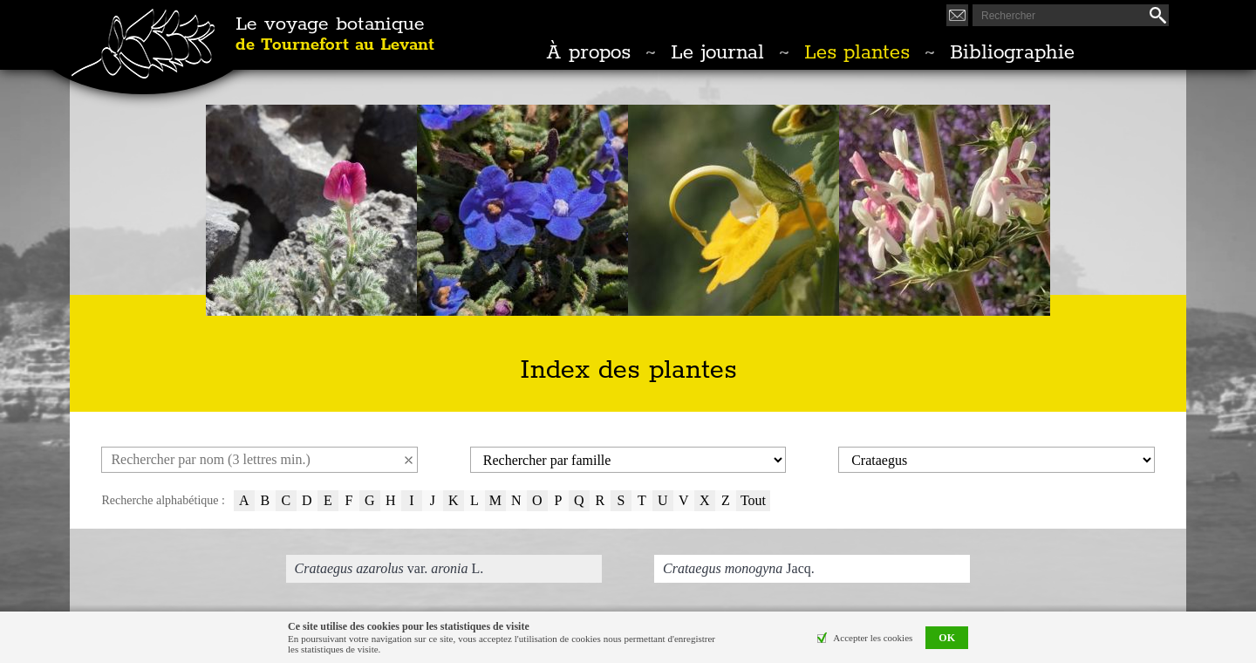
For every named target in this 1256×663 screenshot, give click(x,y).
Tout (753, 500)
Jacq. (739, 568)
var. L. (389, 568)
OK (947, 638)
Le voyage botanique (335, 35)
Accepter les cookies (872, 637)
